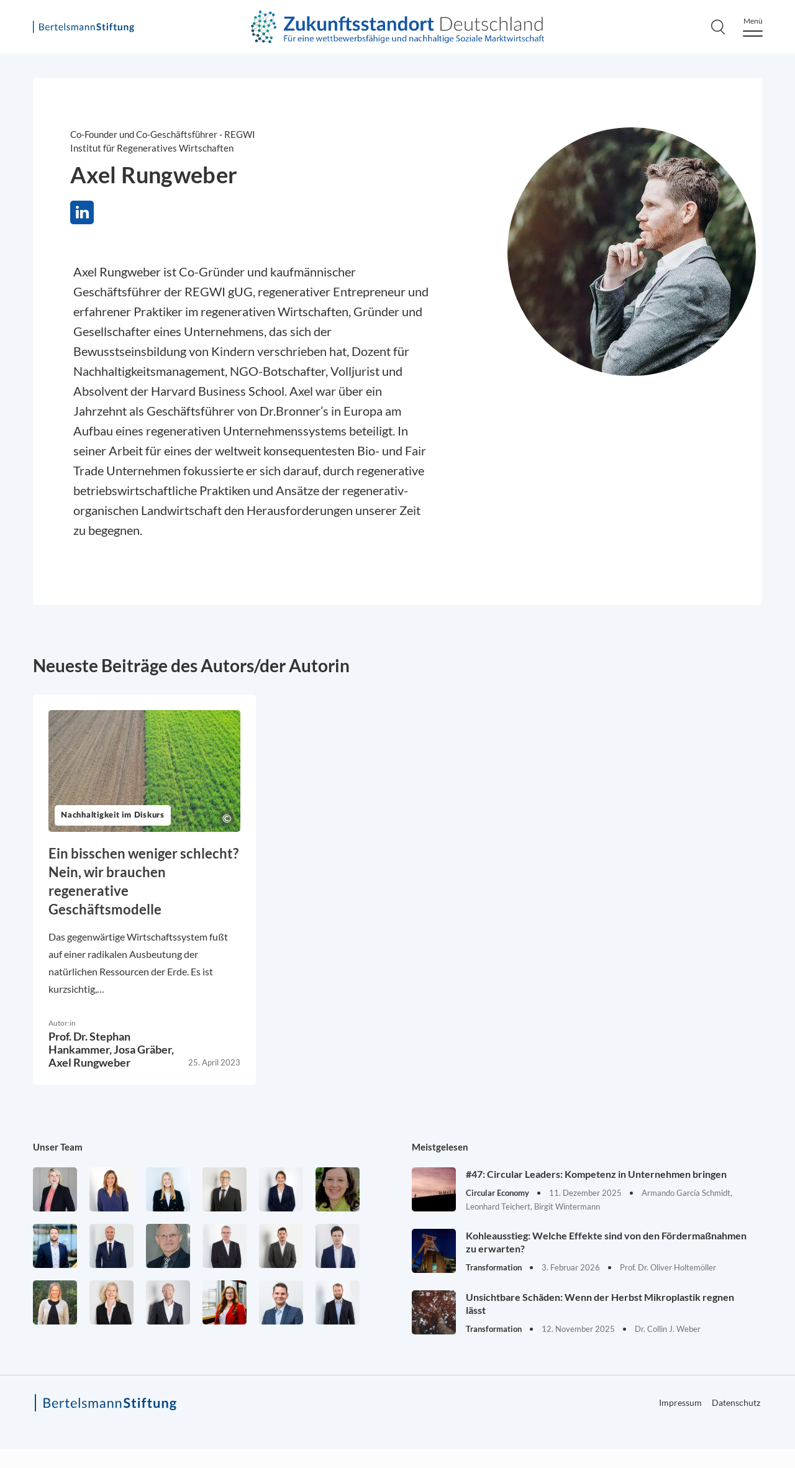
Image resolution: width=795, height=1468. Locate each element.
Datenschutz (736, 1402)
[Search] (718, 26)
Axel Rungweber (89, 1062)
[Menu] (753, 27)
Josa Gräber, (144, 1049)
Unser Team (58, 1146)
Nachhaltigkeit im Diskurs (113, 815)
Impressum (680, 1402)
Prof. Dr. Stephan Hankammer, (89, 1042)
